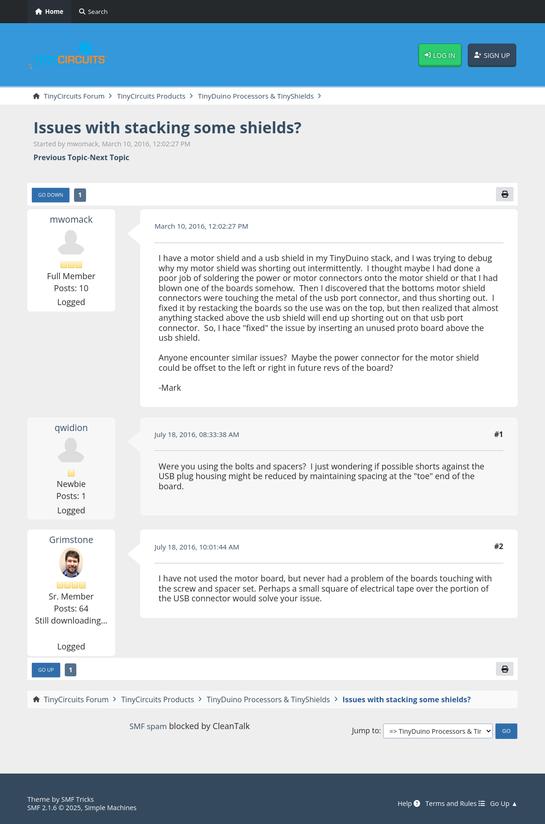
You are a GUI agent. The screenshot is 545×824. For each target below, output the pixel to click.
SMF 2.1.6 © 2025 (55, 807)
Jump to (365, 733)
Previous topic (60, 158)
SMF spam (148, 728)
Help (402, 803)
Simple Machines (115, 807)
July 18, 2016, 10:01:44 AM (200, 548)
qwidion (71, 428)
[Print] (504, 195)
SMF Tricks (79, 799)
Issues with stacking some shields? (175, 128)
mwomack (71, 220)
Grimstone (71, 541)
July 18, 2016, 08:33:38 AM (200, 436)
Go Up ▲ (503, 803)
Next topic (110, 158)
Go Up (46, 671)
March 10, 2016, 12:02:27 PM (204, 228)
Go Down (51, 196)
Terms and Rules (451, 803)
